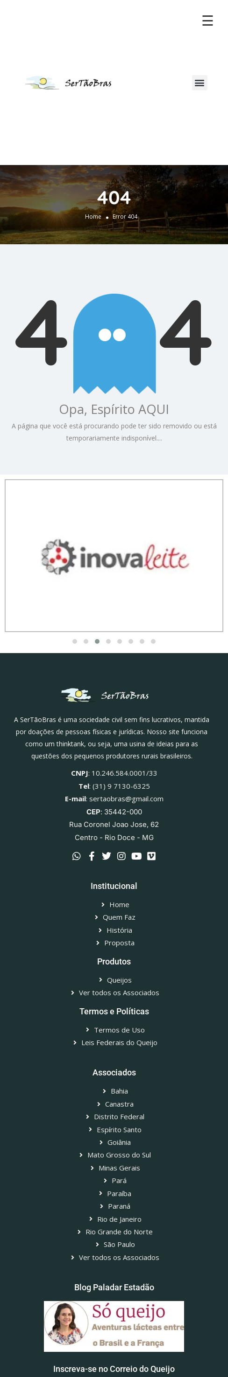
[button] (199, 82)
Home (93, 216)
